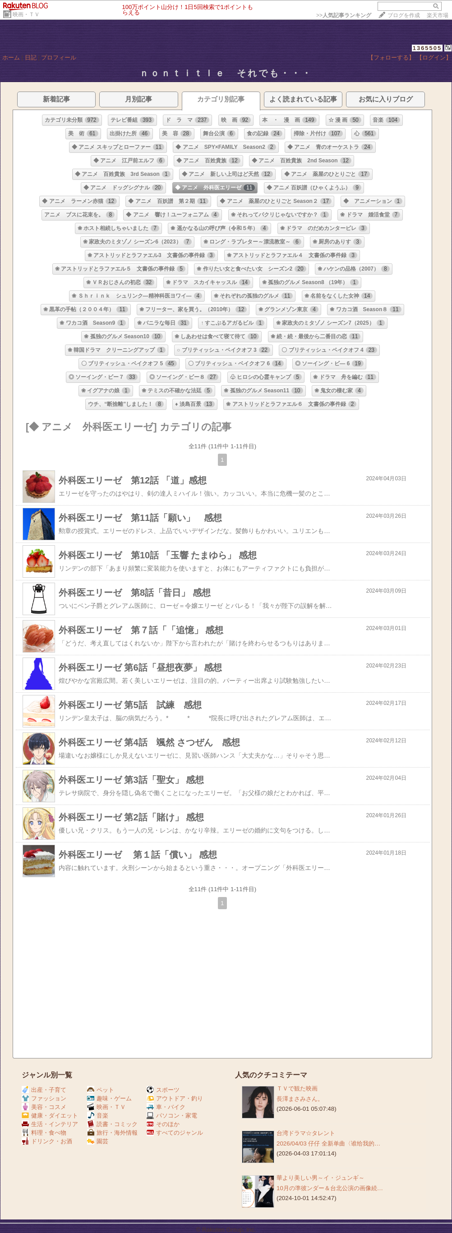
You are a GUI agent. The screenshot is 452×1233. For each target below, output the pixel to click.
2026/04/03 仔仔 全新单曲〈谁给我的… (328, 1143)
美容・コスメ (44, 1107)
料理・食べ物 (44, 1132)
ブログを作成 (403, 15)
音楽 (97, 1115)
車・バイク (166, 1107)
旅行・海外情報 (112, 1132)
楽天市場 (437, 15)
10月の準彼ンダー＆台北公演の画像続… (330, 1188)
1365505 (427, 48)
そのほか (163, 1124)
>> (343, 15)
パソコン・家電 (172, 1115)
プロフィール (58, 57)
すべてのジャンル (175, 1132)
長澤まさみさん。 (300, 1098)
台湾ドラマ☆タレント (306, 1133)
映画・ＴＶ (26, 14)
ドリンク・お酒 (47, 1141)
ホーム (11, 57)
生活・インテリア (50, 1124)
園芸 (97, 1141)
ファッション (44, 1098)
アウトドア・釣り (175, 1098)
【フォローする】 (391, 57)
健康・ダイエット (50, 1115)
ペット (100, 1089)
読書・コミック (112, 1124)
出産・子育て (44, 1089)
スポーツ (163, 1089)
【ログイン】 (434, 57)
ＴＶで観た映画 (297, 1088)
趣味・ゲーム (109, 1098)
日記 (31, 57)
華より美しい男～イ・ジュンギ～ (320, 1177)
